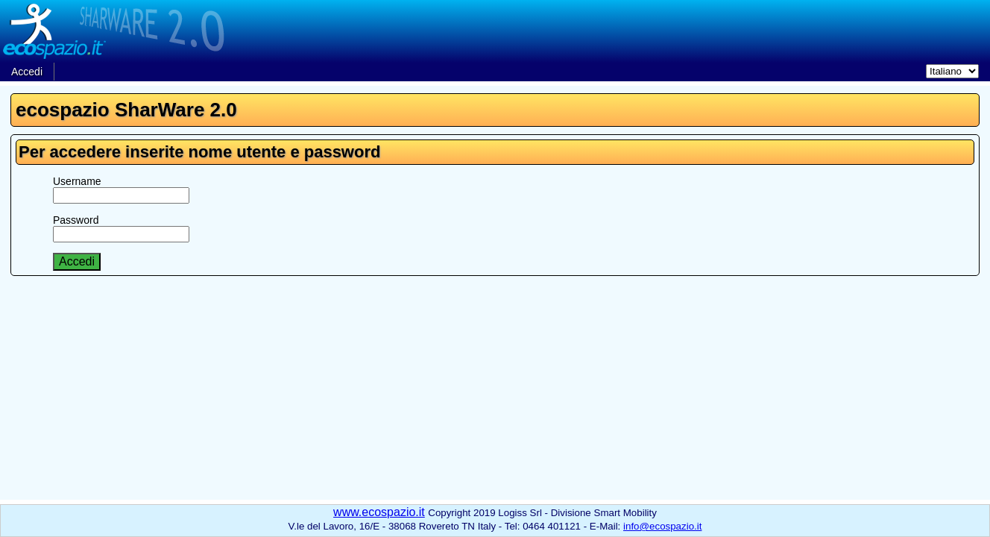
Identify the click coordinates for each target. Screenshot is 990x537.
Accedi (26, 72)
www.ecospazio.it (379, 512)
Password (75, 220)
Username (77, 181)
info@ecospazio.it (662, 526)
